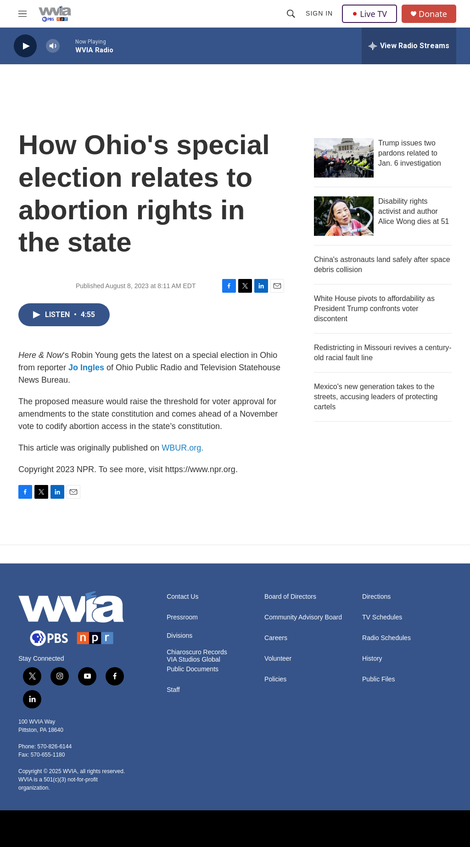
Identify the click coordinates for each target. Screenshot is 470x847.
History (372, 658)
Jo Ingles (86, 367)
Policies (275, 679)
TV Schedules (382, 617)
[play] (25, 46)
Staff (173, 689)
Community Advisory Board (303, 617)
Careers (275, 638)
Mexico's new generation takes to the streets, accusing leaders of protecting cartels (375, 397)
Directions (376, 596)
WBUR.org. (182, 447)
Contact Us (182, 596)
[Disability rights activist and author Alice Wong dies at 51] (344, 216)
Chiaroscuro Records (197, 652)
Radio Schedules (386, 638)
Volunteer (277, 658)
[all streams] (409, 46)
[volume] (53, 46)
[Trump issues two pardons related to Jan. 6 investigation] (344, 158)
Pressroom (182, 617)
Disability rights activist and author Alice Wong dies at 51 (413, 211)
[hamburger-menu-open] (22, 14)
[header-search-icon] (291, 14)
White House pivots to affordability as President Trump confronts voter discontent (374, 309)
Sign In (319, 13)
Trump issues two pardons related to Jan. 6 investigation (409, 153)
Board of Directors (290, 596)
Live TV (369, 13)
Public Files (378, 679)
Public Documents (192, 669)
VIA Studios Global (193, 659)
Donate (433, 14)
